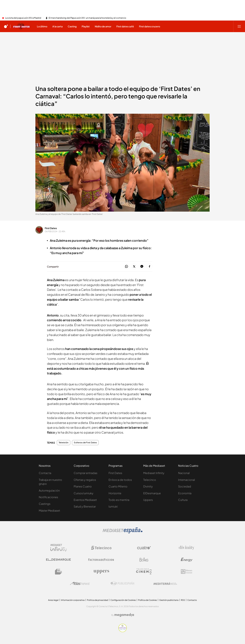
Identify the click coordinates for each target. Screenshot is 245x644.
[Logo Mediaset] (122, 532)
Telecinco (149, 480)
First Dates (51, 228)
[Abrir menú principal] (239, 26)
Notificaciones (48, 497)
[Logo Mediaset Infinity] (58, 548)
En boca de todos (120, 480)
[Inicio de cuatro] (6, 26)
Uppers (148, 500)
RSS (183, 600)
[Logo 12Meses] (186, 571)
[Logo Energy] (187, 559)
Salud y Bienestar (85, 506)
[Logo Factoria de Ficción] (101, 559)
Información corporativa (73, 600)
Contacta (45, 473)
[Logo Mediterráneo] (165, 583)
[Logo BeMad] (58, 571)
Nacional (184, 473)
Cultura (182, 500)
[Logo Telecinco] (101, 548)
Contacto (192, 600)
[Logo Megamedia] (124, 615)
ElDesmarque (152, 493)
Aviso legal (53, 600)
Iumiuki (113, 506)
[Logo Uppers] (101, 571)
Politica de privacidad (97, 600)
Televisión (63, 443)
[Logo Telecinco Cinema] (144, 571)
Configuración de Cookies (123, 600)
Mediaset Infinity (153, 473)
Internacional (186, 480)
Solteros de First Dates (85, 443)
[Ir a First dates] (21, 26)
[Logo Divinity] (186, 548)
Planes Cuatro (83, 486)
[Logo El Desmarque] (58, 560)
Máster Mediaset (49, 510)
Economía (184, 493)
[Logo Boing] (144, 559)
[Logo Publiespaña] (122, 583)
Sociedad (184, 486)
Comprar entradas (85, 473)
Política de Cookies (147, 600)
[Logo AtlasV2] (80, 583)
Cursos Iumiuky (83, 493)
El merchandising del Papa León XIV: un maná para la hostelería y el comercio (87, 18)
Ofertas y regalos (85, 480)
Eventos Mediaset (85, 500)
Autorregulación (49, 490)
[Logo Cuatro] (144, 548)
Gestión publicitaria (168, 600)
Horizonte (115, 493)
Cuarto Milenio (118, 486)
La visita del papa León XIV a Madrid (23, 18)
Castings (44, 503)
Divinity (148, 486)
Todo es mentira (119, 500)
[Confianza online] (122, 631)
